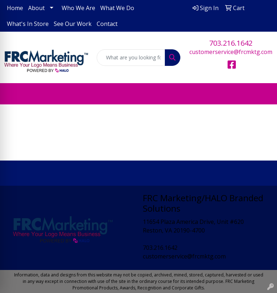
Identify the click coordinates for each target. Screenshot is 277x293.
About (36, 8)
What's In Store (28, 24)
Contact (107, 24)
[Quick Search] (131, 57)
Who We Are (78, 8)
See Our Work (73, 24)
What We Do (117, 8)
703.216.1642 (230, 43)
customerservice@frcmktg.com (230, 52)
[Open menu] (262, 94)
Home (15, 8)
